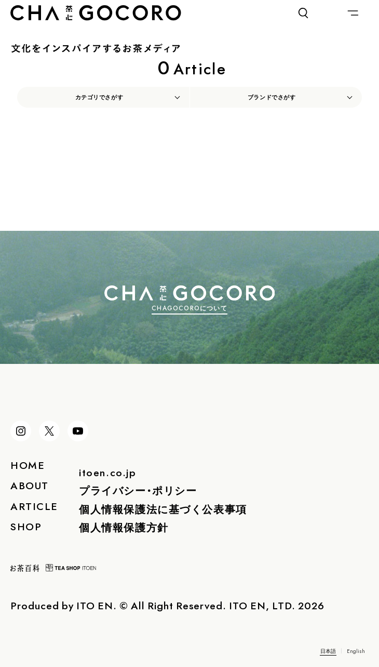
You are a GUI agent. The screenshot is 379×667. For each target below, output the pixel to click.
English (356, 651)
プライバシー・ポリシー (138, 490)
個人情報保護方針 (124, 527)
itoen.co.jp (107, 472)
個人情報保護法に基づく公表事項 (163, 509)
